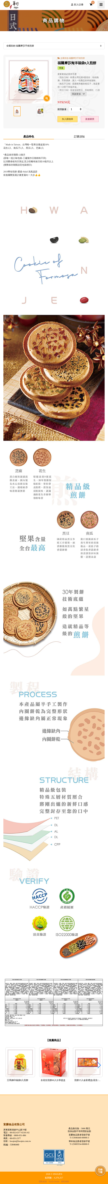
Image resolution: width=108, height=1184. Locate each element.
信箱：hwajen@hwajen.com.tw (17, 1141)
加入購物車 (67, 119)
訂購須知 (79, 136)
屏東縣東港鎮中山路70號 (15, 1130)
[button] (99, 1065)
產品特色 (28, 136)
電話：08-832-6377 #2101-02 (16, 1132)
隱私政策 (43, 1181)
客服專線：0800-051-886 (14, 1135)
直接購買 (89, 119)
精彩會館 (65, 1181)
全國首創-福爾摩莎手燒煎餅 (72, 58)
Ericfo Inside (54, 1181)
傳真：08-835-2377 (12, 1138)
